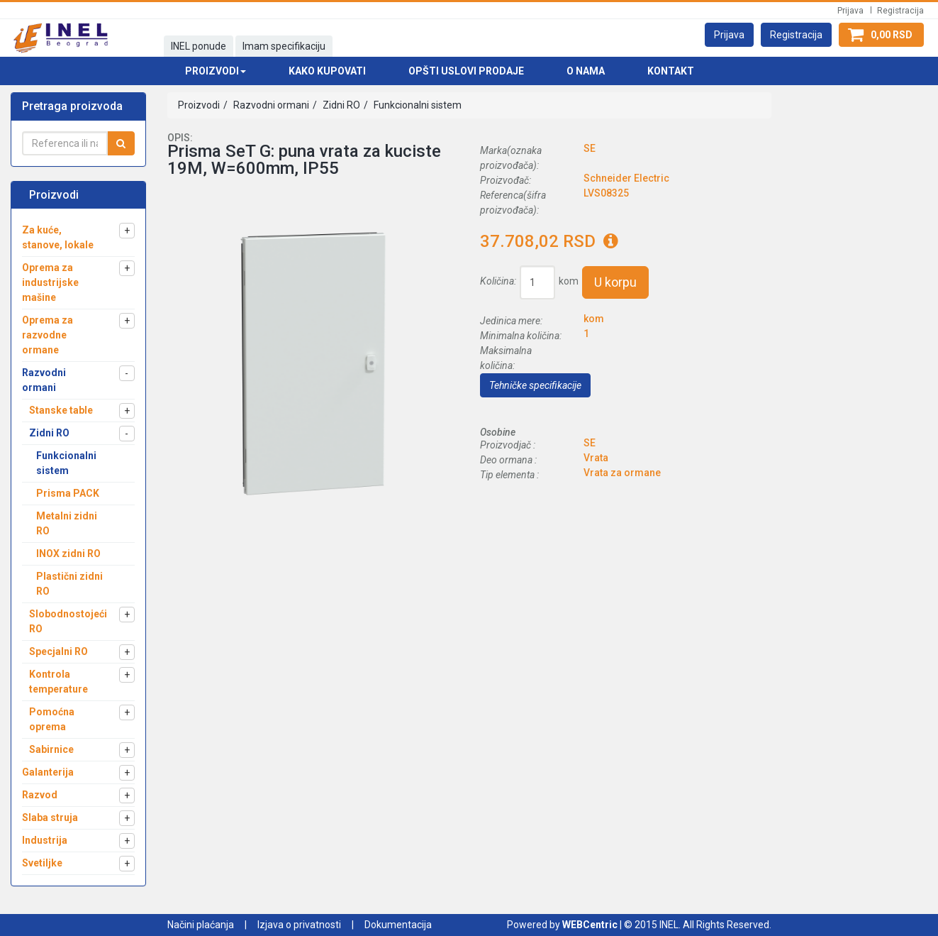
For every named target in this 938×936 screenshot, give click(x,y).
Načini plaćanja (200, 924)
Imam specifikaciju (283, 46)
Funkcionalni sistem (417, 105)
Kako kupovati (327, 71)
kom (569, 281)
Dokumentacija (398, 924)
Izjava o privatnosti (299, 924)
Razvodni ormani (270, 105)
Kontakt (670, 71)
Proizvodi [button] (215, 71)
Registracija (900, 11)
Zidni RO (340, 105)
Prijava (850, 11)
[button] (729, 35)
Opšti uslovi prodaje (466, 71)
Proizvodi (199, 105)
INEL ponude (198, 46)
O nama (585, 71)
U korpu (615, 282)
